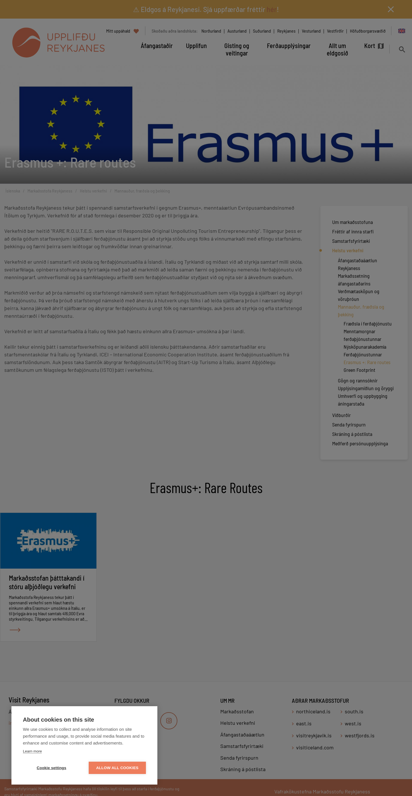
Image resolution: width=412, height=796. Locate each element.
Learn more (32, 751)
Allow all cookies (117, 768)
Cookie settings (51, 768)
